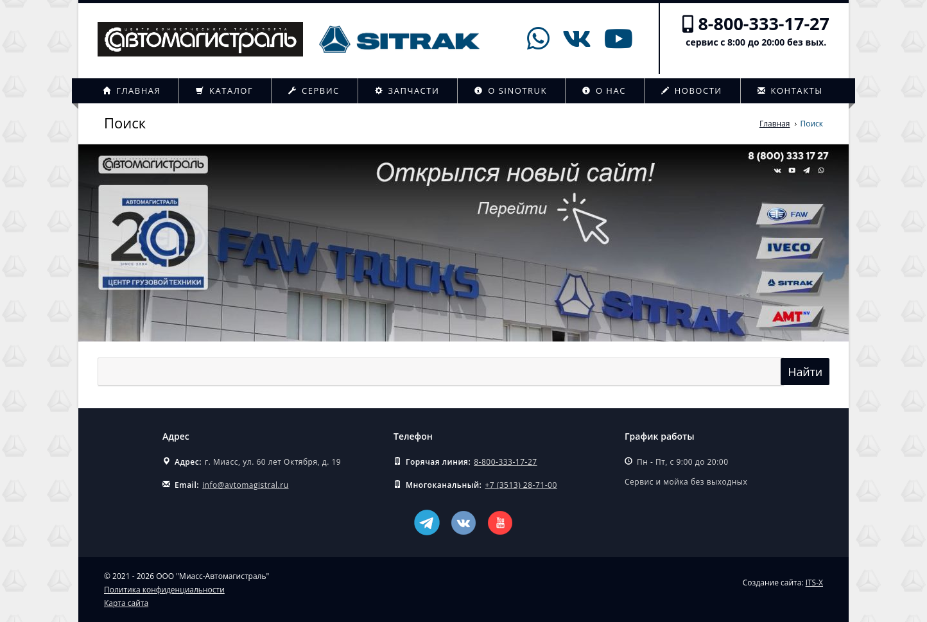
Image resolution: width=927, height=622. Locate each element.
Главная (131, 90)
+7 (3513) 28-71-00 (521, 484)
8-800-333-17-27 (763, 23)
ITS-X (814, 582)
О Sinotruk (510, 90)
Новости (691, 90)
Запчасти (407, 90)
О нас (604, 90)
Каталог (224, 90)
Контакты (790, 90)
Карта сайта (126, 603)
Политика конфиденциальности (164, 589)
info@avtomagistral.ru (245, 484)
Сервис (314, 90)
